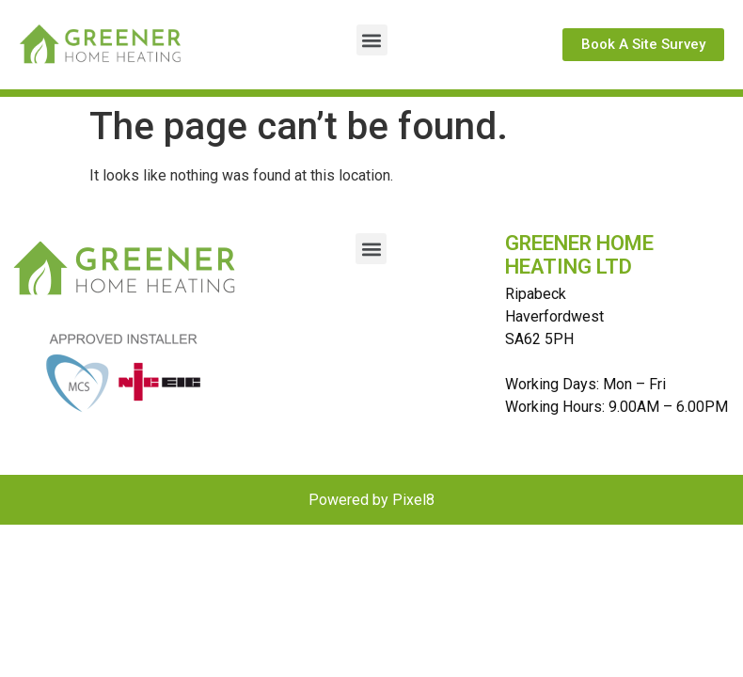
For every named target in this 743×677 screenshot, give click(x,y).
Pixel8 (413, 500)
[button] (371, 39)
